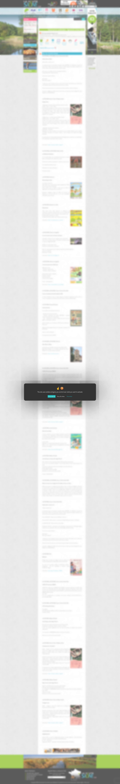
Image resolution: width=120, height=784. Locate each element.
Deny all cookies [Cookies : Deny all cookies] (60, 396)
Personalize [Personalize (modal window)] (69, 396)
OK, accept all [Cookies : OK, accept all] (51, 396)
